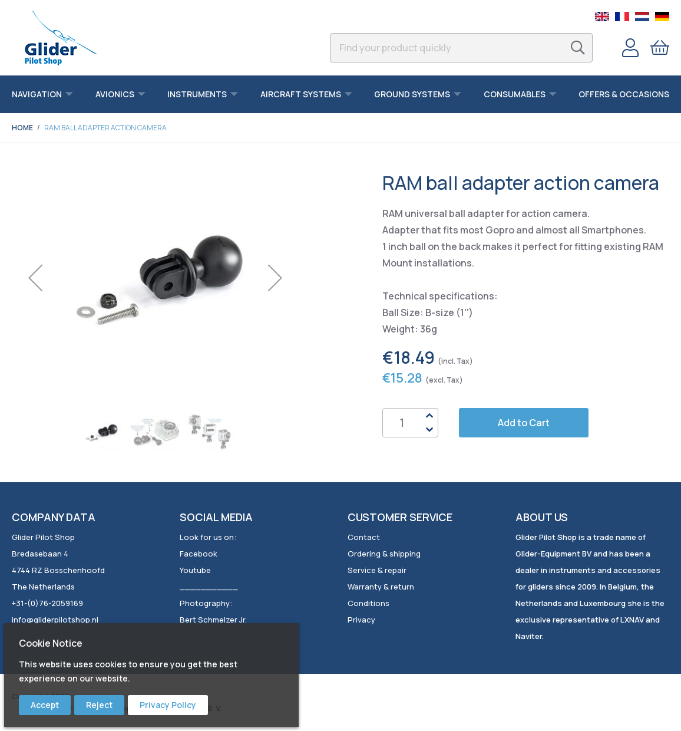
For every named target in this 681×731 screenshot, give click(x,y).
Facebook (198, 553)
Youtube (195, 570)
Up (429, 416)
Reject (99, 704)
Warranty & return (381, 586)
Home (22, 128)
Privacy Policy (168, 704)
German (662, 16)
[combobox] (461, 47)
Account (630, 47)
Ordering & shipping (384, 553)
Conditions (368, 603)
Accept (45, 704)
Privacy (361, 619)
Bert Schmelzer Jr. (213, 619)
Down (429, 430)
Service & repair (377, 570)
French (622, 16)
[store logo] (60, 37)
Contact (364, 537)
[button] (35, 278)
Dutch (642, 16)
